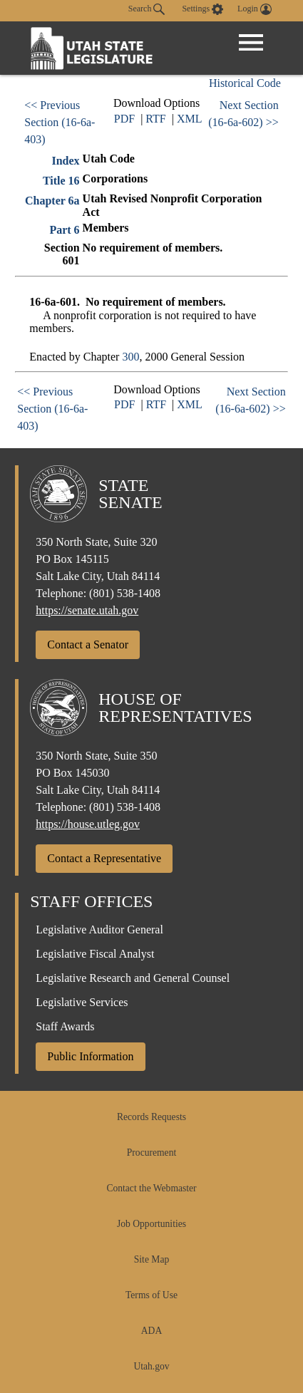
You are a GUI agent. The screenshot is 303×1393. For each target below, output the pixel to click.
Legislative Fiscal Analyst (95, 954)
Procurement (151, 1152)
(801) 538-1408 (124, 593)
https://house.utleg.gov (88, 824)
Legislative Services (82, 1002)
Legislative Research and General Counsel (133, 978)
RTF (155, 119)
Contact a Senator (87, 644)
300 (130, 357)
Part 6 (64, 230)
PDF (124, 119)
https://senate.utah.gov (87, 610)
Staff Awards (65, 1026)
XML (189, 119)
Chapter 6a (52, 201)
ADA (151, 1330)
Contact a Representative (104, 858)
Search (146, 9)
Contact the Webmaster (151, 1188)
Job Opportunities (151, 1223)
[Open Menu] (251, 42)
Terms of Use (151, 1295)
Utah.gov (151, 1366)
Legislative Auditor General (99, 929)
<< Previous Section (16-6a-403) (59, 122)
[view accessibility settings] (202, 9)
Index (65, 161)
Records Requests (151, 1117)
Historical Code (245, 83)
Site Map (151, 1259)
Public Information (90, 1056)
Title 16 (61, 181)
